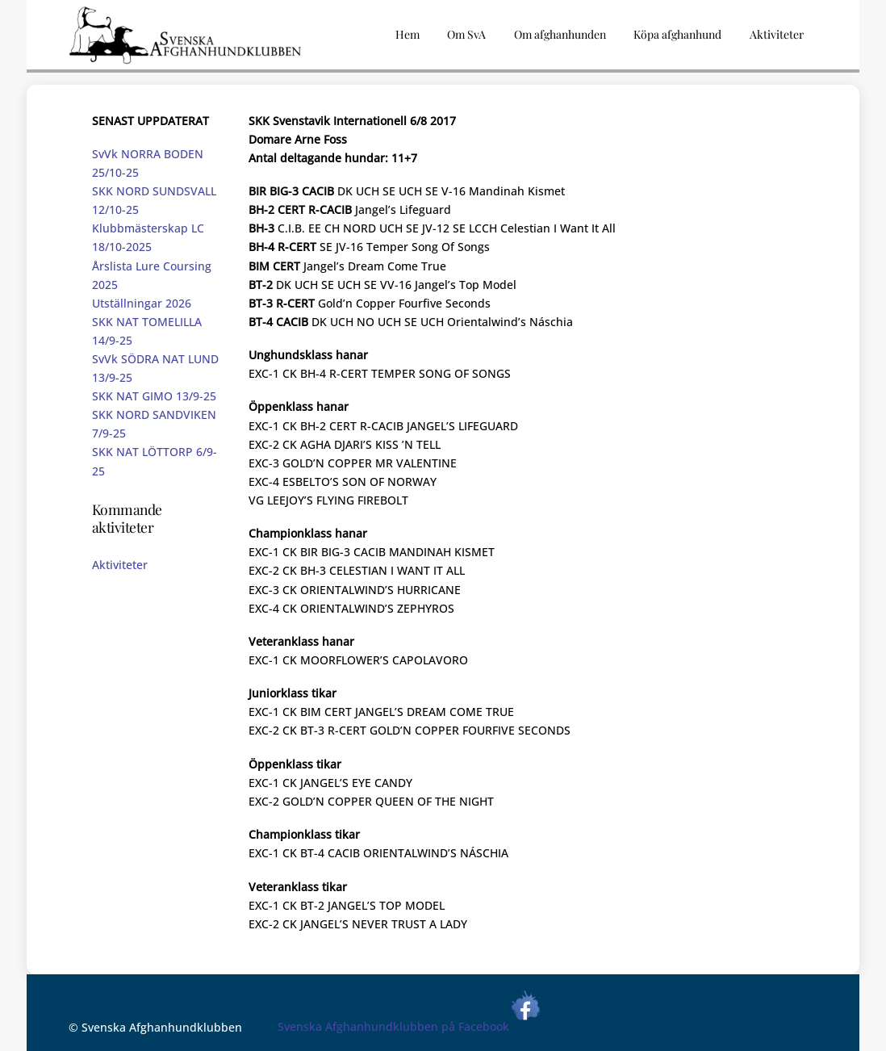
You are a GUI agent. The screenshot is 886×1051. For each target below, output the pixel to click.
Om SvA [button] (466, 34)
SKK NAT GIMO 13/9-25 (154, 396)
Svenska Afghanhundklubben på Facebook (409, 1026)
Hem (407, 34)
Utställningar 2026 (141, 303)
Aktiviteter (120, 564)
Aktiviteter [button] (777, 34)
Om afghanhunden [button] (560, 34)
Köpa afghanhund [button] (677, 34)
